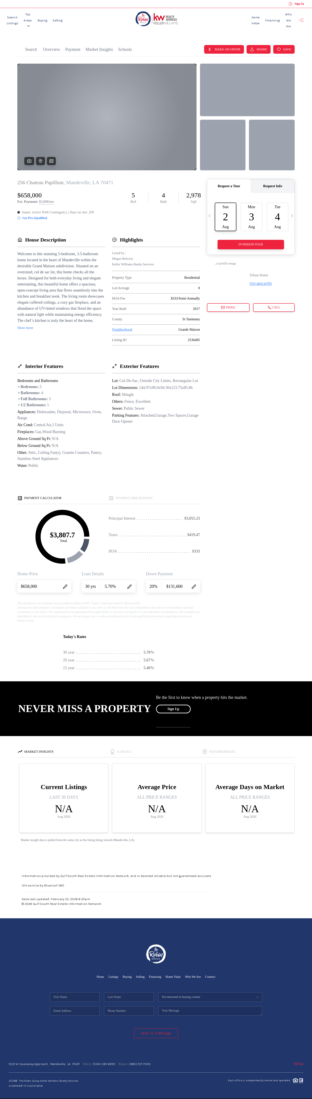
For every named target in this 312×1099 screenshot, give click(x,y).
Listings (111, 974)
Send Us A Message (156, 1030)
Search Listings (17, 19)
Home (98, 974)
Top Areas (44, 19)
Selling (79, 19)
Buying (64, 19)
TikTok (298, 1061)
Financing (262, 19)
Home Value (240, 19)
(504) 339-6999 (104, 1061)
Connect (212, 974)
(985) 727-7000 (140, 1061)
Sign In (296, 4)
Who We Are (283, 19)
